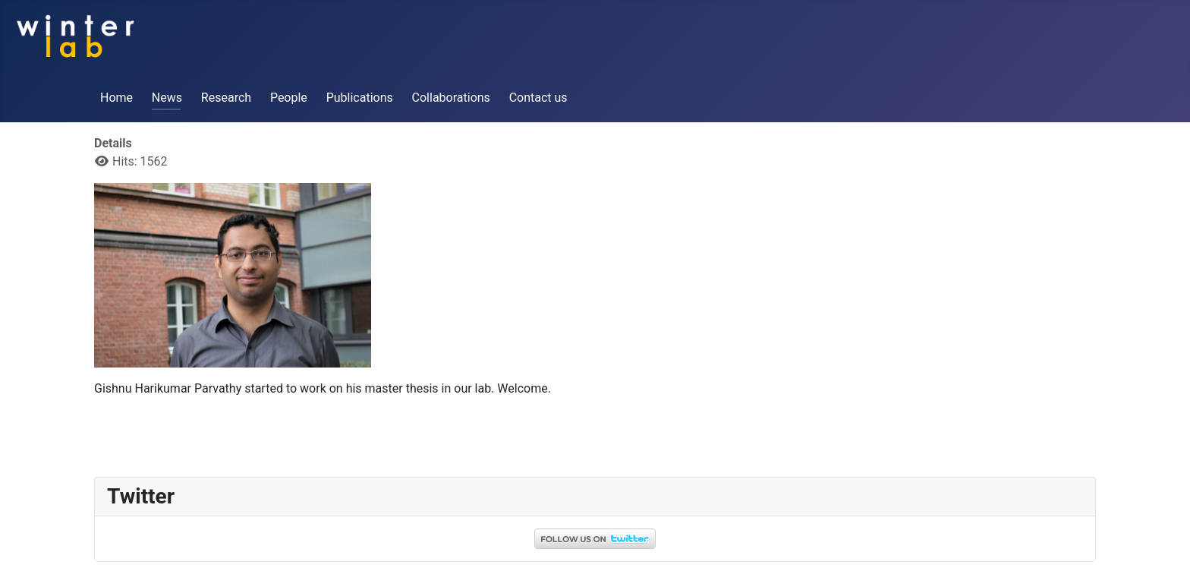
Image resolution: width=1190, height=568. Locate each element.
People (288, 97)
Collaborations (451, 97)
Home (116, 97)
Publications (359, 97)
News (167, 97)
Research (226, 97)
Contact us (538, 97)
